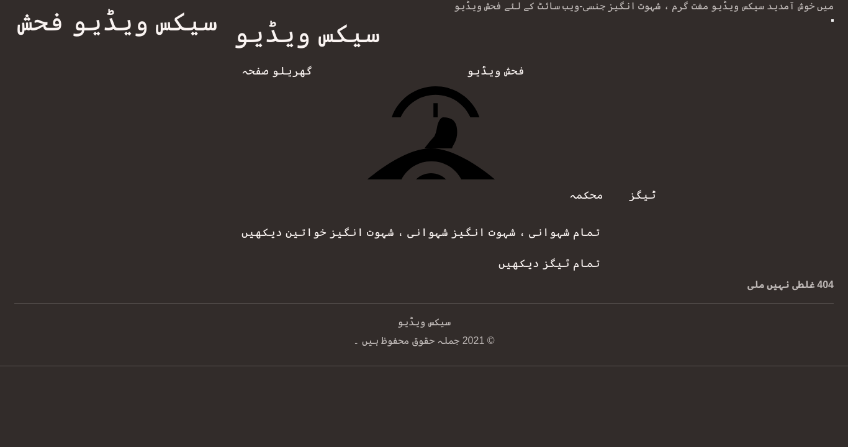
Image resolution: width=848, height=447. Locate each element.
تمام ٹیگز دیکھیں (549, 263)
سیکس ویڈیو (307, 33)
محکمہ (586, 195)
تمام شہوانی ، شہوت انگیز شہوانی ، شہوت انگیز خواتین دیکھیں (420, 232)
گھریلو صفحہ (277, 71)
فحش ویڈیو (496, 71)
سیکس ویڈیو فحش (117, 21)
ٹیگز (642, 195)
